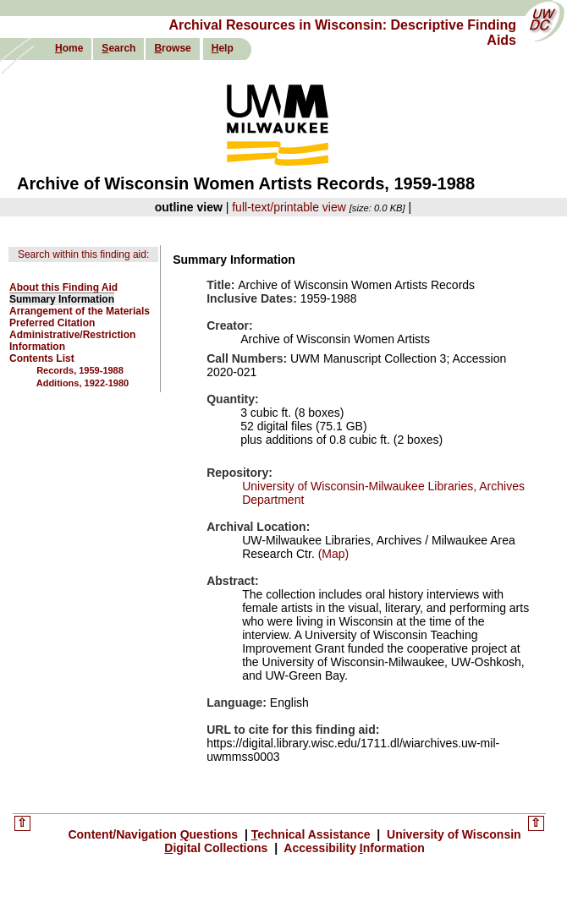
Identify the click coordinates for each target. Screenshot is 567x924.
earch (118, 48)
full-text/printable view (289, 207)
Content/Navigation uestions (154, 834)
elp (223, 48)
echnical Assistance (312, 834)
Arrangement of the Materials (79, 311)
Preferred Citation (52, 323)
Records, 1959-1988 (80, 370)
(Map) (332, 553)
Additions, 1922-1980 (82, 383)
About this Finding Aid (63, 287)
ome (69, 48)
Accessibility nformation (353, 848)
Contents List (41, 358)
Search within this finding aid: (83, 254)
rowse (172, 48)
